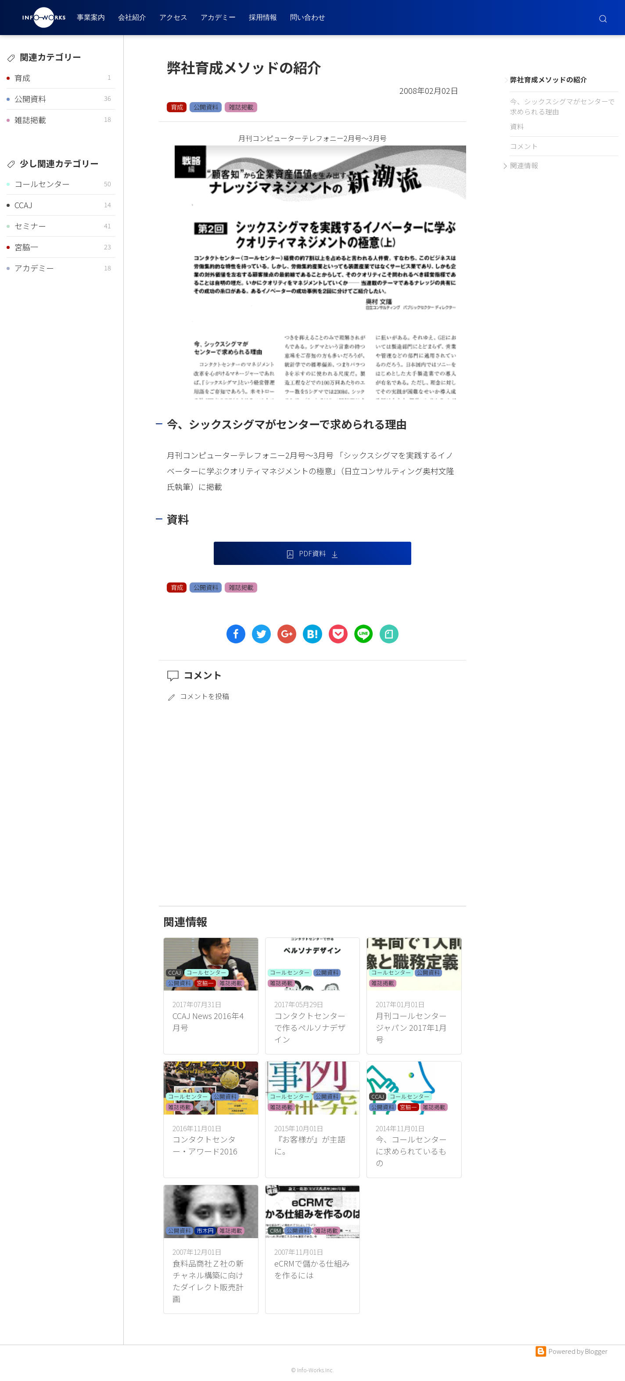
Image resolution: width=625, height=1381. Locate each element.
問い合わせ (307, 17)
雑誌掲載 (241, 106)
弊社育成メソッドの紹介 (548, 80)
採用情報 (263, 17)
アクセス (173, 17)
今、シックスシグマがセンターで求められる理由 (562, 106)
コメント (524, 146)
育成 (177, 106)
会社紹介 (132, 17)
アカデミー (218, 17)
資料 (517, 126)
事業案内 (91, 17)
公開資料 (206, 106)
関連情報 (524, 165)
